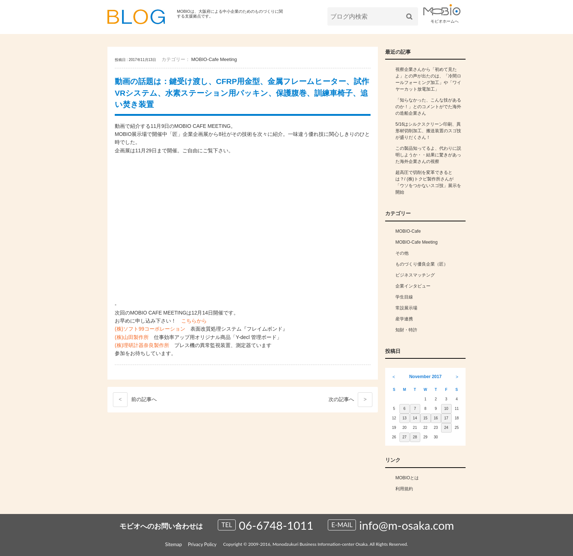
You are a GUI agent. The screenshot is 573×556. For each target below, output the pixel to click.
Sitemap (173, 544)
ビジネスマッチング (415, 275)
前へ (135, 400)
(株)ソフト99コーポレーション (150, 329)
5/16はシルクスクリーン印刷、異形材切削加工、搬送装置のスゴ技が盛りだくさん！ (428, 131)
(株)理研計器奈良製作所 (142, 345)
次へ (350, 400)
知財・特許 (406, 329)
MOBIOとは (407, 477)
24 (446, 428)
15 (425, 418)
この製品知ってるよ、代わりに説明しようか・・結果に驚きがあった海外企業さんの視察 (428, 155)
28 (415, 437)
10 (446, 409)
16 (436, 418)
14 (415, 418)
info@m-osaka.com (406, 525)
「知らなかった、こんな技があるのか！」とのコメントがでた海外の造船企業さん (428, 107)
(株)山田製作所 (132, 337)
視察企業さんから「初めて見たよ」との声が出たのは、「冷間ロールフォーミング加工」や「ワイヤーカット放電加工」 (428, 79)
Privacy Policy (202, 544)
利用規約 (404, 488)
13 (404, 418)
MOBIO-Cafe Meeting (214, 59)
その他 (402, 253)
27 (404, 437)
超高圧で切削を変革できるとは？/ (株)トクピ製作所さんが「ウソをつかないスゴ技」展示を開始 (428, 182)
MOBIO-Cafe (408, 231)
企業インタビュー (412, 286)
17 (446, 418)
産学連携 (404, 318)
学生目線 (404, 297)
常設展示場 (406, 308)
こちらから (194, 321)
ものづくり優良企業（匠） (421, 264)
